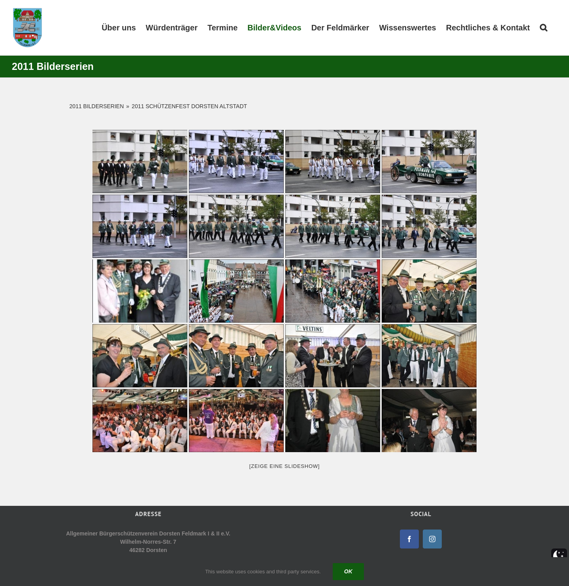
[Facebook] (409, 539)
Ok (348, 571)
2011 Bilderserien (97, 106)
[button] (543, 28)
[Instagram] (432, 539)
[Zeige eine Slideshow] (284, 466)
